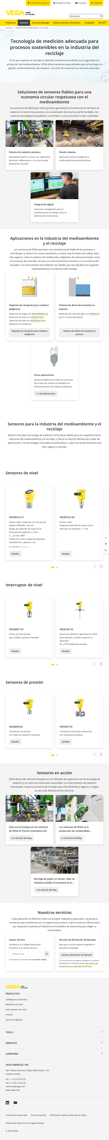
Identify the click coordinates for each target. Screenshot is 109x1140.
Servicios (11, 1043)
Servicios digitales (14, 1019)
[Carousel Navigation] (98, 566)
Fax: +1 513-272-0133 (16, 1083)
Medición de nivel (14, 1004)
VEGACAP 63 (36, 317)
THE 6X (102, 22)
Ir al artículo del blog (21, 838)
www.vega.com (13, 1090)
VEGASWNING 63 (40, 313)
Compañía (89, 22)
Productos (11, 22)
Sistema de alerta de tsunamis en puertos (79, 333)
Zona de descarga (40, 22)
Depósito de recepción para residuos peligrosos (29, 333)
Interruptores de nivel (16, 1009)
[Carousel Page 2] (57, 567)
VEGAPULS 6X (37, 320)
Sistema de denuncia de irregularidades (25, 1123)
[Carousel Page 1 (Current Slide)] (52, 567)
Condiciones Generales (17, 1115)
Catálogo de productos (16, 999)
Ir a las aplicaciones (45, 393)
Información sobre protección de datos (68, 1115)
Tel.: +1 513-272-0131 (16, 1079)
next (101, 566)
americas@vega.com (15, 1086)
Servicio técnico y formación (66, 22)
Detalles (15, 553)
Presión (9, 1014)
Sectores (24, 22)
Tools (9, 1032)
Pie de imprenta (38, 1115)
